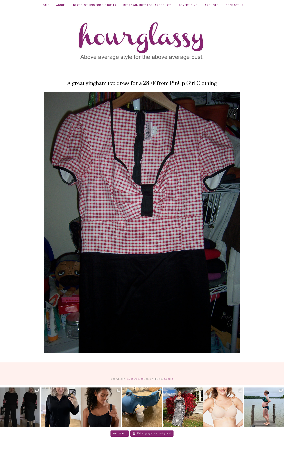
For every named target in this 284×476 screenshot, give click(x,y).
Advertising (188, 5)
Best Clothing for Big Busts (94, 5)
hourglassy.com (135, 379)
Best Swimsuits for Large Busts (147, 5)
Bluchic (168, 379)
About (61, 5)
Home (45, 5)
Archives (211, 5)
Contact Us (234, 5)
